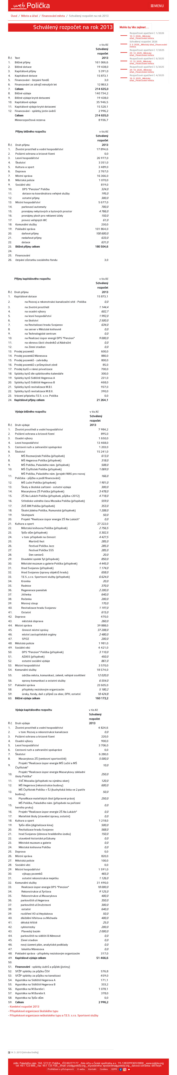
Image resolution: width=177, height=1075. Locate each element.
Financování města (53, 16)
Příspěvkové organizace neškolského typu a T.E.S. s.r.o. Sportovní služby (54, 1015)
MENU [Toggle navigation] (157, 5)
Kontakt (92, 1069)
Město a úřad (29, 16)
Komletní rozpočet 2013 (24, 1006)
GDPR (114, 1069)
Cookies (104, 1069)
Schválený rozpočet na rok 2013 (89, 16)
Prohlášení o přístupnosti (61, 1069)
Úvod (14, 16)
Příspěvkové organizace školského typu (34, 1011)
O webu (81, 1069)
